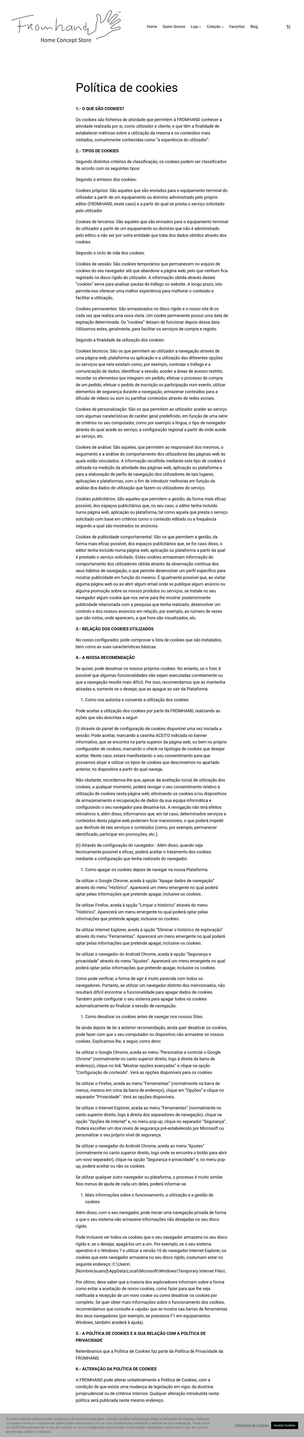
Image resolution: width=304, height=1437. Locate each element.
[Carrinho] (288, 26)
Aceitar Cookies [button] (284, 1425)
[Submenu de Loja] (200, 27)
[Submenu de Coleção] (222, 27)
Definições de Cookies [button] (252, 1425)
